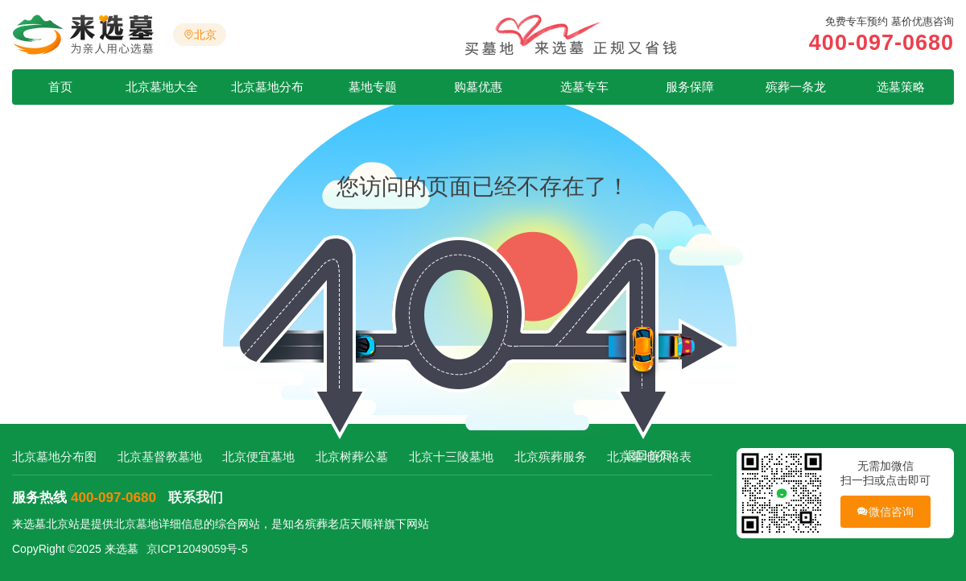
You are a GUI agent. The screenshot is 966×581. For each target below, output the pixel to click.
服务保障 (690, 86)
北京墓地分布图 (54, 456)
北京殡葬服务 (550, 456)
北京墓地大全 (162, 86)
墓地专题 (373, 86)
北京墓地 (136, 523)
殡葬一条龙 (796, 86)
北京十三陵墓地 (451, 456)
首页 (60, 86)
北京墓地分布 (267, 86)
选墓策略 (901, 86)
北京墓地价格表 (649, 456)
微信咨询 (885, 512)
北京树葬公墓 (352, 456)
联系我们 (195, 497)
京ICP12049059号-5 (197, 548)
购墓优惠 (478, 86)
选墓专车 (584, 86)
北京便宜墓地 (258, 456)
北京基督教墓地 (160, 456)
